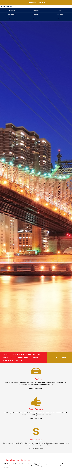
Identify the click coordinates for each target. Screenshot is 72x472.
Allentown (12, 10)
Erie (60, 10)
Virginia (60, 19)
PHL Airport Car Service (9, 6)
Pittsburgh (36, 10)
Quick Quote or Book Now (36, 2)
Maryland (36, 19)
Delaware (36, 14)
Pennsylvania (12, 14)
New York (12, 19)
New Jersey (60, 14)
